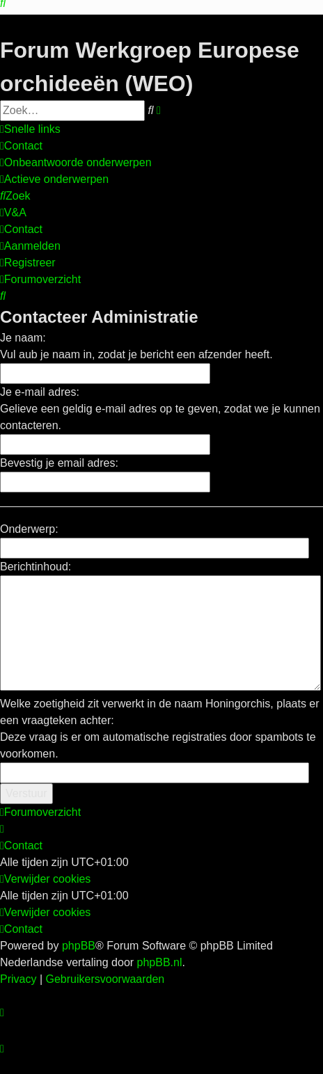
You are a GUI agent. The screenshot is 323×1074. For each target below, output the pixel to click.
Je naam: (23, 338)
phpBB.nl (159, 962)
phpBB (78, 946)
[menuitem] (21, 146)
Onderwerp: (29, 529)
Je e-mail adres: (39, 392)
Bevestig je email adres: (59, 463)
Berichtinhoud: (35, 566)
